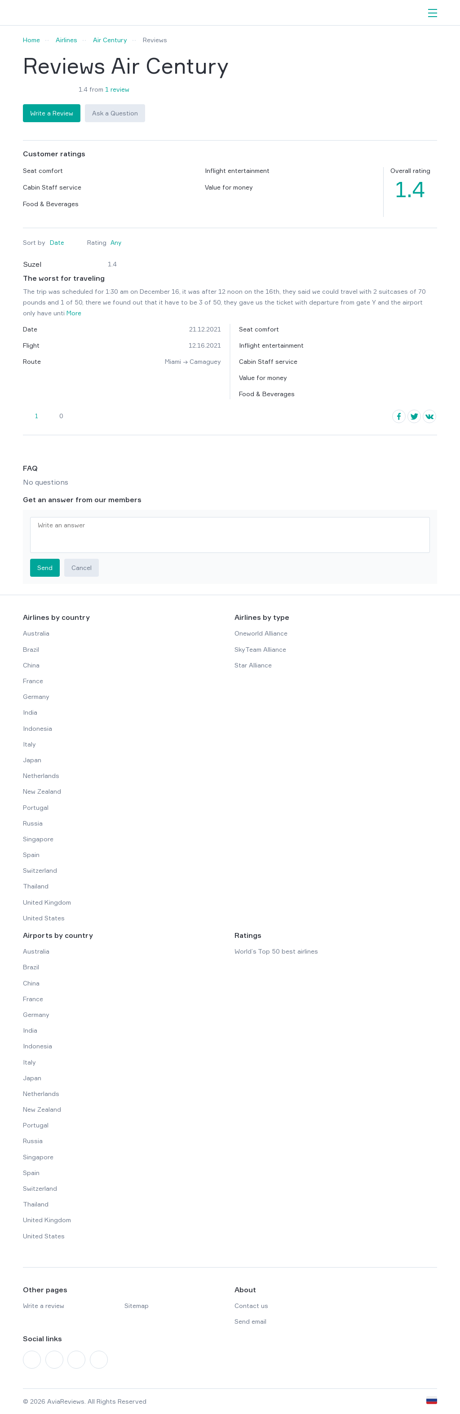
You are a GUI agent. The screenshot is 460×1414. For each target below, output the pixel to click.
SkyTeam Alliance (260, 649)
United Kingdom (47, 902)
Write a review (43, 1305)
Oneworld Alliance (261, 633)
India (30, 712)
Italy (29, 744)
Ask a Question (115, 113)
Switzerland (40, 870)
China (31, 665)
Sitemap (136, 1305)
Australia (36, 633)
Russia (33, 823)
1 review (117, 89)
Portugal (36, 807)
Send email (250, 1321)
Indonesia (37, 728)
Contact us (251, 1305)
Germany (36, 696)
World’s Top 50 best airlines (276, 951)
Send (45, 567)
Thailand (36, 886)
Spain (31, 854)
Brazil (31, 649)
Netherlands (41, 775)
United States (44, 918)
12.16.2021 (205, 345)
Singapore (38, 839)
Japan (32, 760)
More (73, 313)
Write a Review (51, 113)
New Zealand (42, 791)
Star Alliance (253, 665)
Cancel (81, 567)
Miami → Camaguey (193, 361)
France (33, 681)
